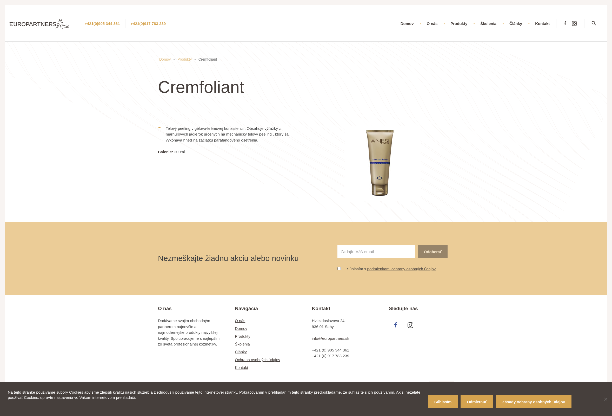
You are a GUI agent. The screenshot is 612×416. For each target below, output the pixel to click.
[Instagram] (574, 23)
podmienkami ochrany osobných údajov (401, 269)
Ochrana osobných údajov (257, 359)
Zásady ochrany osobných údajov (533, 402)
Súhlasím (443, 402)
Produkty (184, 59)
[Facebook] (565, 23)
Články (241, 352)
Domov (165, 59)
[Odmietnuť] (605, 399)
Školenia (242, 344)
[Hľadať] (597, 23)
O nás (240, 320)
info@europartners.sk (330, 338)
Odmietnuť (477, 402)
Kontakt (241, 367)
